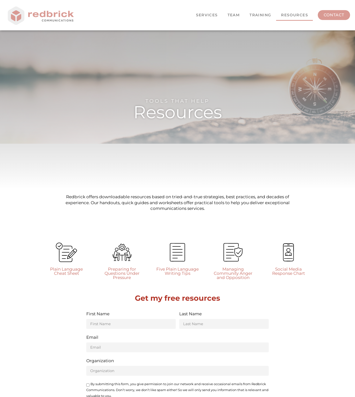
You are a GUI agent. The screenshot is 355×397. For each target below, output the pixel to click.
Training (260, 15)
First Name (97, 314)
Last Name (190, 314)
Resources (294, 15)
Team (234, 15)
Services (206, 15)
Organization (100, 361)
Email (92, 337)
